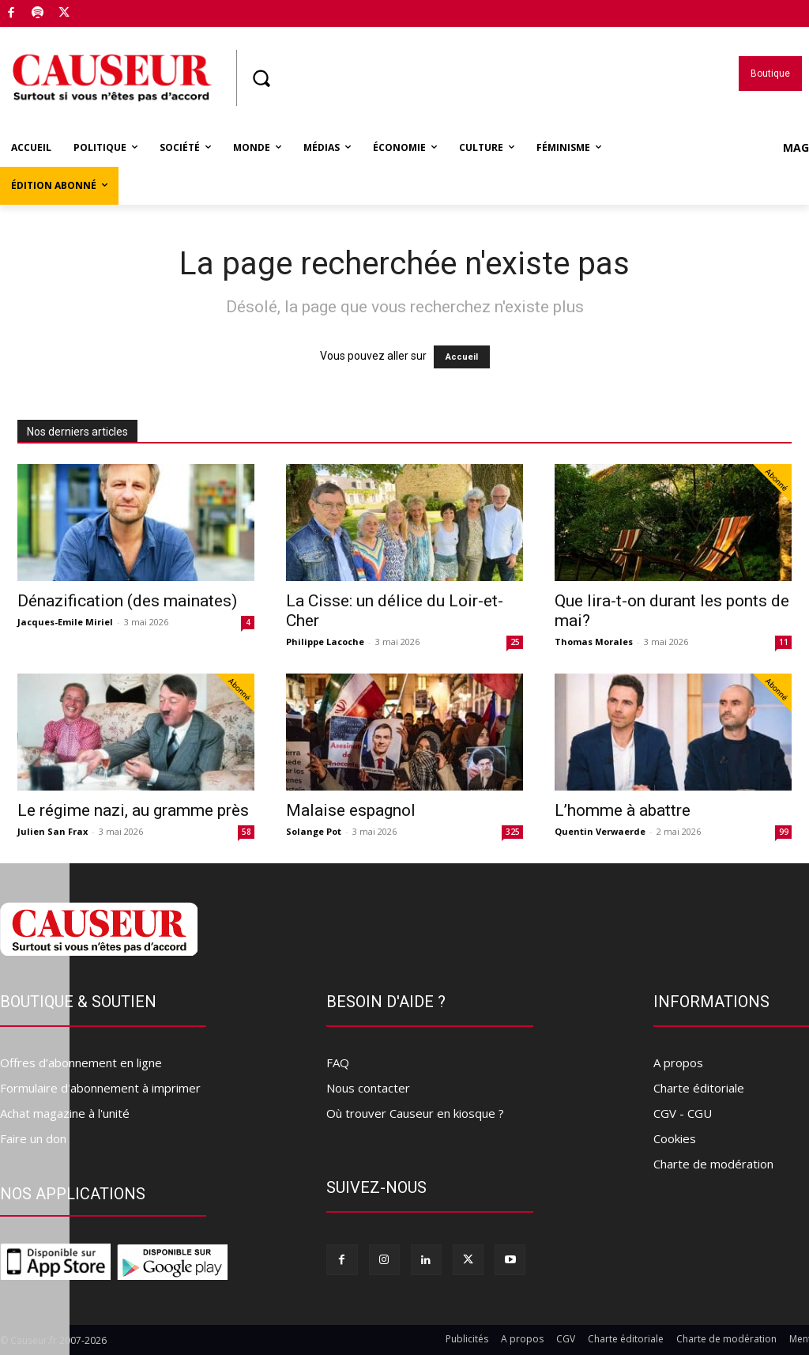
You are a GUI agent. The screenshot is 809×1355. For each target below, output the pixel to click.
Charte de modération (713, 1164)
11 (783, 641)
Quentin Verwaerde (600, 831)
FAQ (337, 1062)
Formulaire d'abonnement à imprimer (100, 1088)
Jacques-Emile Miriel (65, 622)
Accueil (462, 357)
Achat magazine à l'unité (65, 1113)
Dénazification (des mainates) (127, 600)
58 (246, 831)
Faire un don (33, 1138)
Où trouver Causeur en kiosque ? (415, 1113)
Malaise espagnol (351, 810)
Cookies (674, 1138)
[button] (260, 78)
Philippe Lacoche (325, 641)
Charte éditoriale (698, 1088)
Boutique (102, 10)
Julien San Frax (52, 831)
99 (783, 831)
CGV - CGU (682, 1113)
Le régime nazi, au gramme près (133, 810)
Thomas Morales (594, 641)
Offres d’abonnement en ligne (81, 1062)
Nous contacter (368, 1088)
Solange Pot (313, 831)
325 (513, 831)
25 (515, 641)
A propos (678, 1062)
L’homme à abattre (622, 810)
